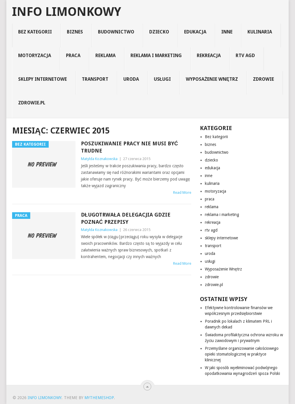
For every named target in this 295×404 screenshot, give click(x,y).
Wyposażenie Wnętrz (212, 79)
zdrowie (263, 79)
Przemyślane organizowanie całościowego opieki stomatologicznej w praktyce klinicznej (242, 354)
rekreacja (209, 55)
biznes (75, 32)
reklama (105, 55)
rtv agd (245, 55)
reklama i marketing (156, 55)
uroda (131, 79)
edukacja (195, 32)
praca (73, 55)
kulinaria (259, 32)
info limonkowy (66, 12)
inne (226, 32)
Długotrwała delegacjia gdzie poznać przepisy (126, 218)
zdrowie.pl (31, 103)
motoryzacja (34, 55)
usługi (162, 79)
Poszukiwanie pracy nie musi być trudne (129, 147)
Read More (182, 192)
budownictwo (116, 32)
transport (95, 79)
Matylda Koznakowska (99, 159)
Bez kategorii (35, 32)
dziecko (159, 32)
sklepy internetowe (42, 79)
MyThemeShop (99, 397)
